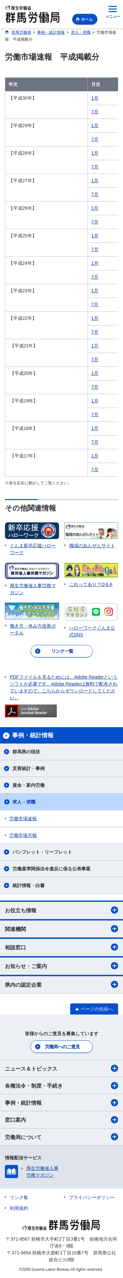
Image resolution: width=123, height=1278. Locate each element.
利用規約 (19, 1208)
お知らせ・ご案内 (61, 965)
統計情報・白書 (28, 885)
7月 (94, 111)
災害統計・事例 (28, 768)
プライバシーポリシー (92, 1197)
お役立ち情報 (61, 910)
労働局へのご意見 (62, 1046)
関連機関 (61, 928)
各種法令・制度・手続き (61, 1085)
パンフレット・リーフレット (42, 852)
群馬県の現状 (26, 751)
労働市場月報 (23, 835)
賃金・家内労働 (28, 785)
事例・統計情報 (61, 1102)
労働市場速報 (23, 818)
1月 (94, 98)
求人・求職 (23, 801)
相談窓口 (61, 947)
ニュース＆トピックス (61, 1068)
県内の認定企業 (61, 984)
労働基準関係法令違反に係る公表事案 (51, 868)
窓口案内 (61, 1119)
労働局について (61, 1136)
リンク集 (19, 1197)
